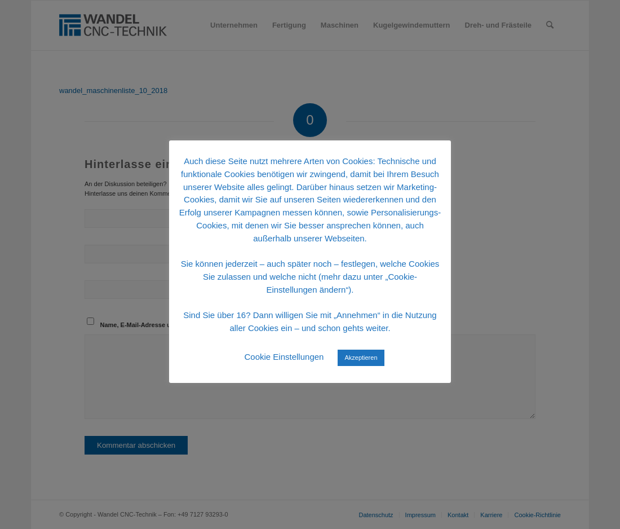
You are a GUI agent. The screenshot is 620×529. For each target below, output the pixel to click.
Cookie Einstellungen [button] (284, 357)
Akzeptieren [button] (360, 357)
